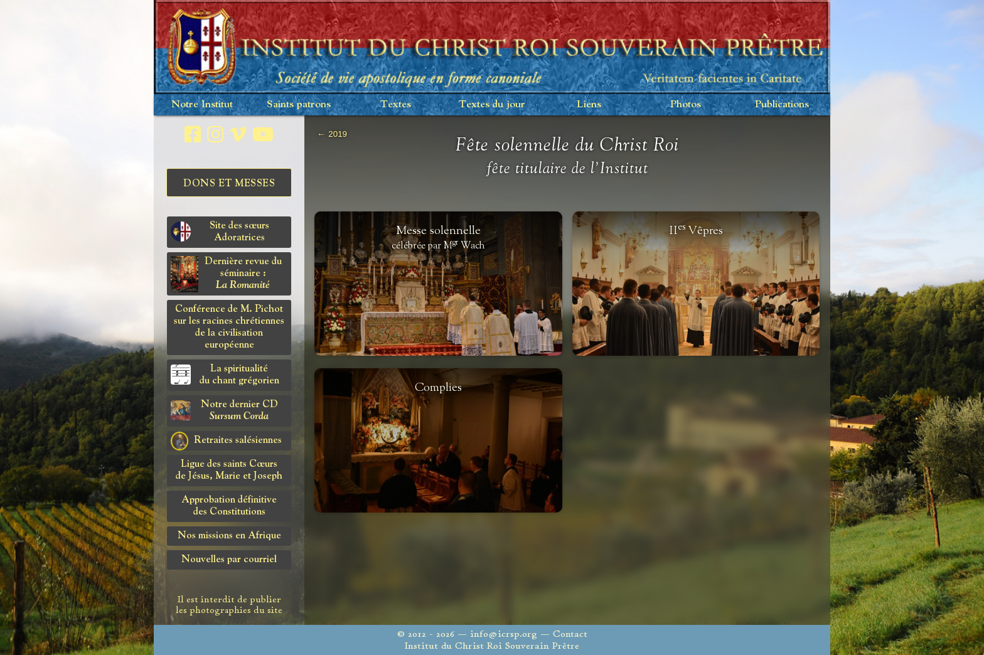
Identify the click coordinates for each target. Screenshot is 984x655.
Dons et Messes (229, 184)
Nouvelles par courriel (229, 560)
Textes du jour (492, 104)
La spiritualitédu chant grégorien (225, 375)
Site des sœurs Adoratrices (220, 232)
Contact (570, 634)
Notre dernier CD (224, 411)
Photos (685, 104)
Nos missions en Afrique (229, 536)
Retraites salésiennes (226, 441)
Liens (589, 104)
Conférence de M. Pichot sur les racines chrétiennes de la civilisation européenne (229, 327)
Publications (782, 104)
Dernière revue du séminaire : (226, 274)
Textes (395, 104)
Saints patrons (299, 104)
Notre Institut (202, 104)
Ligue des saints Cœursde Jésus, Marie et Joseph (229, 470)
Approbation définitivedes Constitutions (229, 506)
